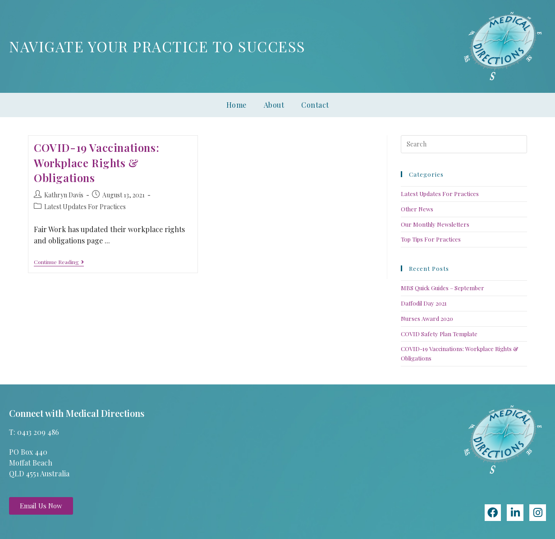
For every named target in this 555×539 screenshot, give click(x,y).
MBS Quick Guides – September (442, 288)
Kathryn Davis (63, 195)
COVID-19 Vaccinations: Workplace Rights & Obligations (96, 162)
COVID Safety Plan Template (439, 334)
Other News (417, 209)
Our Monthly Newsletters (435, 224)
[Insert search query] (464, 144)
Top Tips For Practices (431, 239)
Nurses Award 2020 (427, 318)
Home (236, 105)
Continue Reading (59, 262)
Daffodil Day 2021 (424, 303)
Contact (315, 105)
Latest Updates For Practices (85, 206)
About (274, 105)
